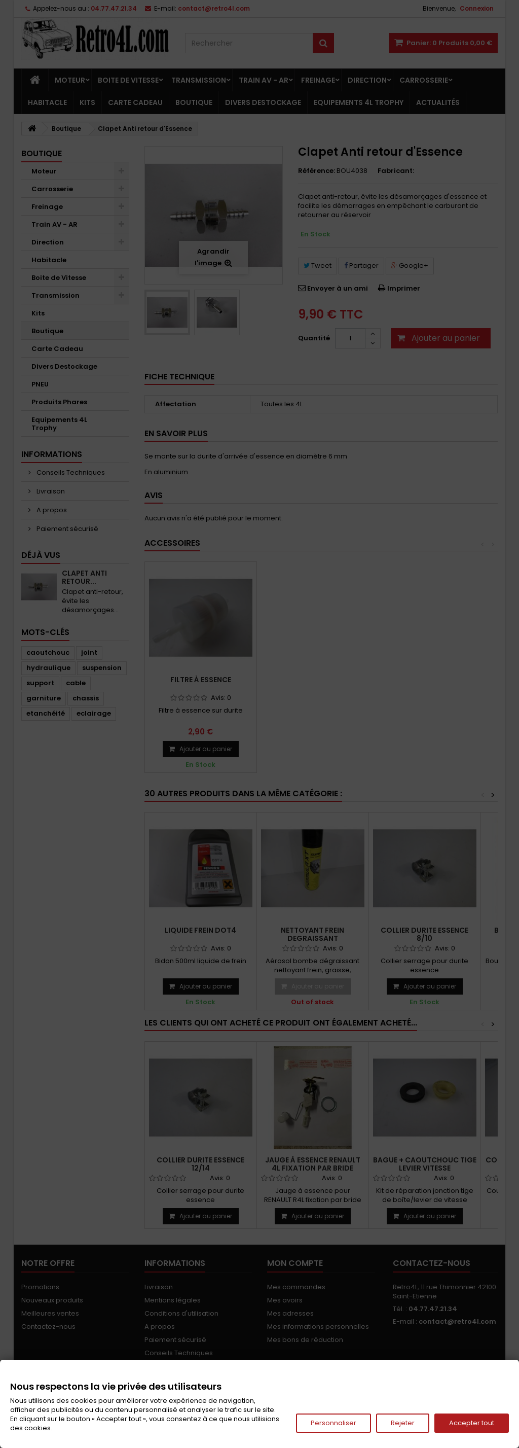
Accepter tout (471, 1423)
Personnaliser (333, 1423)
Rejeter (403, 1423)
